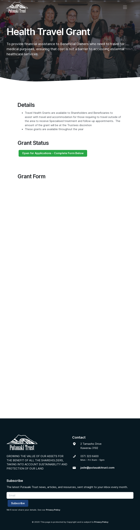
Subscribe (18, 503)
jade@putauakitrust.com (97, 467)
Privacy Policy (53, 510)
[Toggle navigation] (129, 7)
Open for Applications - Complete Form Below (52, 153)
